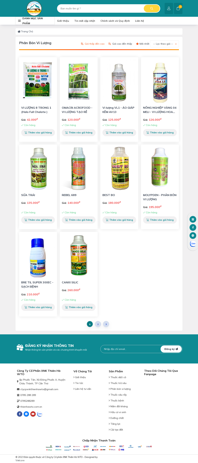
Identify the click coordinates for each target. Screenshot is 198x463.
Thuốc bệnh (116, 400)
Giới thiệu (79, 377)
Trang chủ (25, 31)
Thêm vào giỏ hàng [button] (38, 132)
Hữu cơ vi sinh (117, 412)
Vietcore (20, 460)
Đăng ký (171, 349)
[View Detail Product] (38, 80)
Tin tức (78, 383)
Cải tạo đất (116, 429)
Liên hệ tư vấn (82, 388)
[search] (108, 8)
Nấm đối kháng (118, 406)
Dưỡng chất (116, 418)
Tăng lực (114, 423)
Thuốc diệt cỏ (117, 377)
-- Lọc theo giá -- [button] (163, 43)
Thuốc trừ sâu (117, 383)
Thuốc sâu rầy (118, 394)
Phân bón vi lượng (120, 388)
